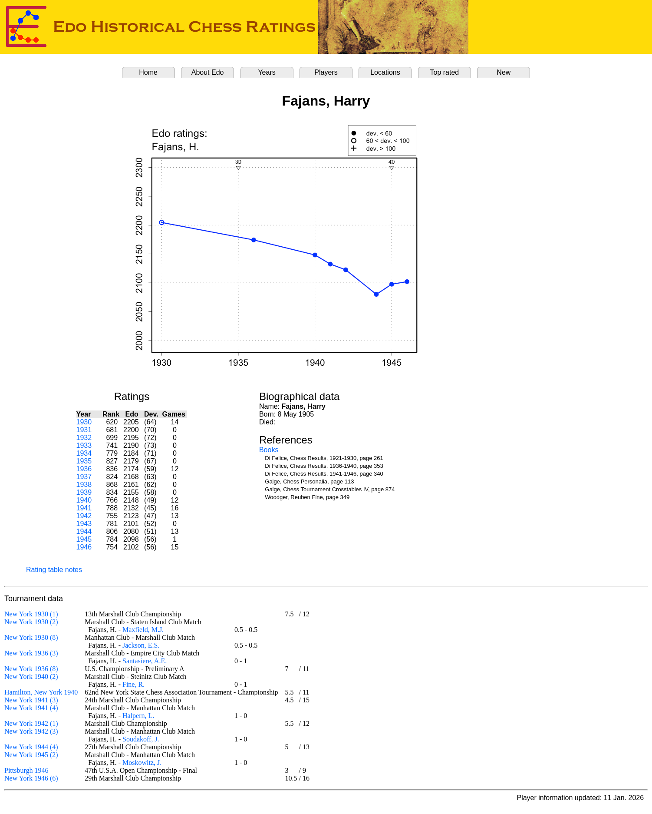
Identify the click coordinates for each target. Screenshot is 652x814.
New (503, 72)
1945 (84, 539)
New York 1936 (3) (31, 653)
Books (268, 449)
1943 (84, 523)
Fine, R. (133, 684)
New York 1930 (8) (31, 637)
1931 (84, 429)
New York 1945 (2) (31, 754)
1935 (84, 461)
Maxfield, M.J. (143, 629)
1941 (84, 508)
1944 (84, 531)
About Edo (207, 72)
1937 (84, 476)
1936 (84, 469)
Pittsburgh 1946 (26, 770)
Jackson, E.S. (140, 645)
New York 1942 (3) (31, 731)
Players (325, 72)
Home (148, 72)
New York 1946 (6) (31, 778)
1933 (84, 445)
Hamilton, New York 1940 (41, 692)
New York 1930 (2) (31, 621)
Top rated (444, 72)
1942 (84, 516)
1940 (84, 500)
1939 (84, 492)
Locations (385, 72)
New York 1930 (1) (31, 614)
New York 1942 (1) (31, 723)
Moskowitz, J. (141, 762)
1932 (84, 437)
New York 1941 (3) (31, 700)
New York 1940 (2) (31, 676)
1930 (84, 422)
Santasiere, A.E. (144, 661)
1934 (84, 453)
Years (266, 72)
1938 (84, 484)
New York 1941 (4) (31, 707)
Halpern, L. (138, 715)
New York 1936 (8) (31, 668)
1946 (84, 547)
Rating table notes (54, 569)
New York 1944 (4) (31, 747)
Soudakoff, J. (140, 739)
